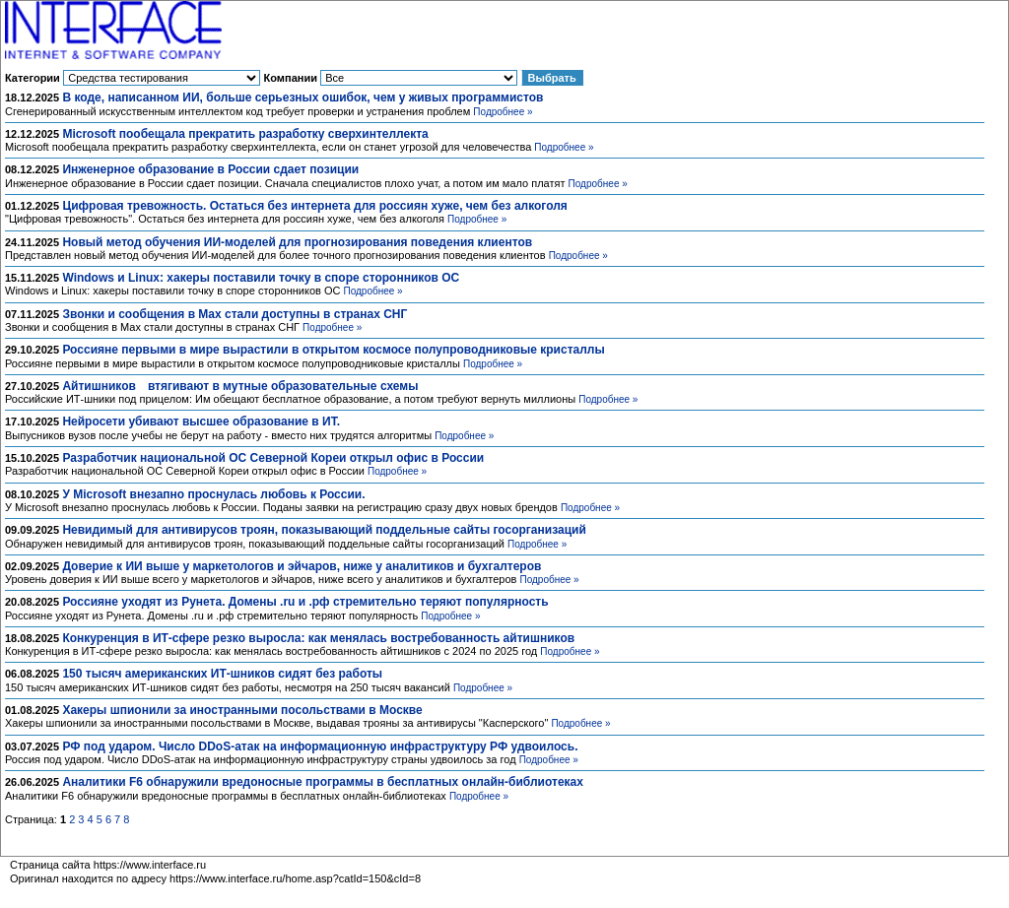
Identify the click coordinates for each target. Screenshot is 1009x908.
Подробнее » (502, 111)
